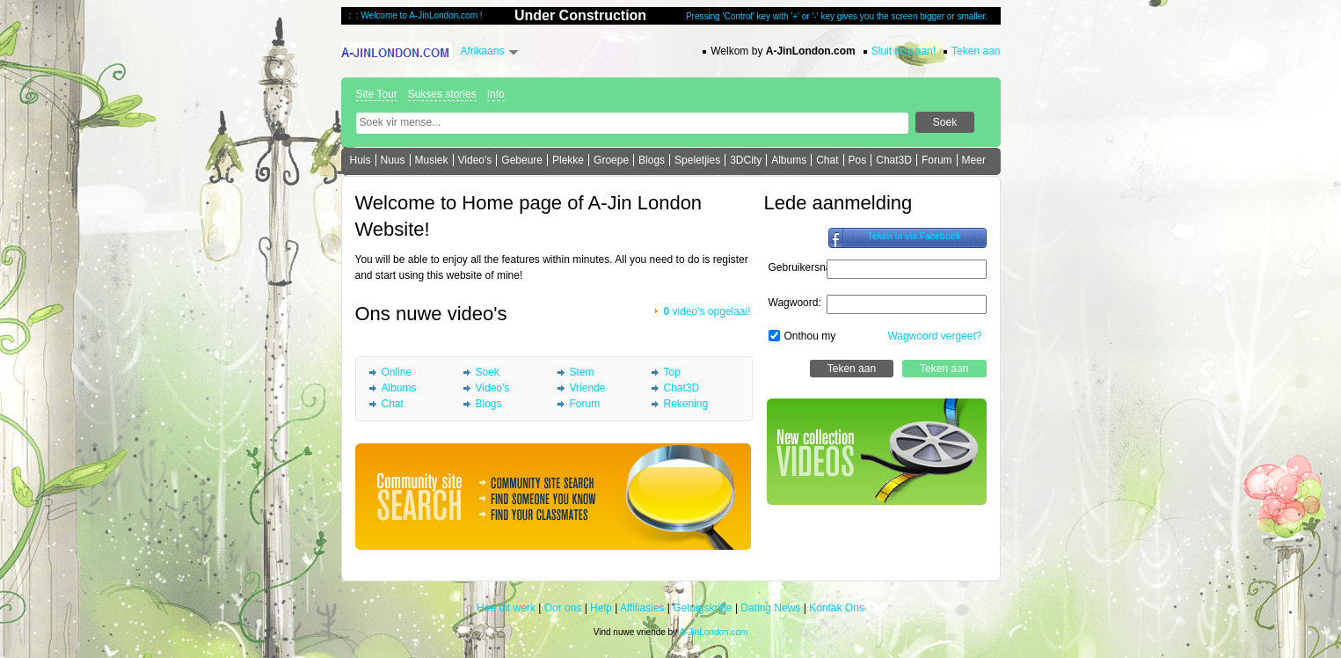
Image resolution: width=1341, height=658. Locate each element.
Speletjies (697, 160)
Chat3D (894, 160)
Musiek (431, 160)
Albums (788, 160)
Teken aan (975, 51)
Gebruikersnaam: (809, 267)
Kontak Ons (836, 608)
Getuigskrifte (702, 608)
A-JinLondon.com (713, 632)
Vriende (588, 388)
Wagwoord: (795, 302)
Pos (858, 160)
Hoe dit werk (506, 608)
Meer (974, 160)
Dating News (770, 608)
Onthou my (810, 336)
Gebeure (522, 160)
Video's (475, 160)
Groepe (611, 160)
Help (601, 608)
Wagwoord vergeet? (935, 336)
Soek (487, 372)
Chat (827, 160)
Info (496, 94)
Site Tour (376, 94)
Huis (360, 160)
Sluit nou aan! (903, 51)
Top (672, 372)
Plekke (568, 160)
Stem (582, 372)
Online (397, 372)
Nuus (393, 160)
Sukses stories (442, 94)
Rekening (686, 404)
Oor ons (563, 608)
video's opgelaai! (706, 311)
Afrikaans (483, 51)
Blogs (651, 160)
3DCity (746, 160)
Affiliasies (642, 608)
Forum (937, 160)
